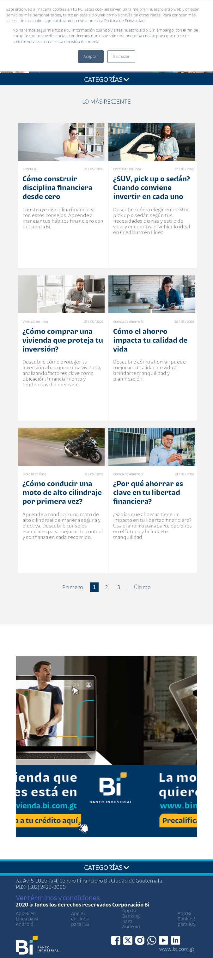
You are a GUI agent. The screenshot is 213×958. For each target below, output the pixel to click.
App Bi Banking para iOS (187, 919)
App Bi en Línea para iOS (80, 919)
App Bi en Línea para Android (27, 919)
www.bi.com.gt (176, 949)
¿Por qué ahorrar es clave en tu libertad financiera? (148, 492)
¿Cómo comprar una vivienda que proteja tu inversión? (62, 340)
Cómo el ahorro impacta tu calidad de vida (150, 340)
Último (142, 587)
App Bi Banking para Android (131, 918)
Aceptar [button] (90, 56)
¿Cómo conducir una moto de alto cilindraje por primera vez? (62, 492)
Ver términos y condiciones (58, 897)
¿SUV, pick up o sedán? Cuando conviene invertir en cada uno (151, 187)
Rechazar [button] (121, 56)
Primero (72, 587)
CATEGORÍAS (106, 79)
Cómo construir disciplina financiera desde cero (57, 187)
